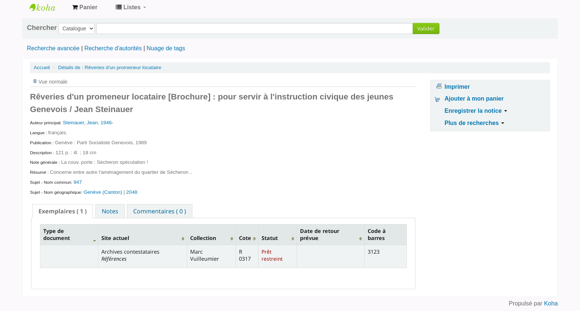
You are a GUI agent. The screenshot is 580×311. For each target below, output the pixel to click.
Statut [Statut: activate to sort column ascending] (270, 237)
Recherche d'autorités (113, 48)
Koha (551, 303)
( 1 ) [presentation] (62, 211)
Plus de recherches (474, 123)
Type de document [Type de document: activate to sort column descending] (56, 234)
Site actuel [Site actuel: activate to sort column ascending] (115, 237)
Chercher (42, 27)
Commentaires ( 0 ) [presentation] (159, 211)
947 (78, 182)
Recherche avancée (53, 48)
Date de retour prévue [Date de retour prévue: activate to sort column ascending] (319, 234)
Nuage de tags (165, 48)
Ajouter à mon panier (474, 98)
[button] (85, 7)
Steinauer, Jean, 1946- (88, 122)
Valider (426, 28)
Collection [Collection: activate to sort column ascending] (203, 237)
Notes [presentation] (110, 211)
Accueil (42, 67)
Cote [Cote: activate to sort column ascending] (245, 237)
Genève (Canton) (104, 192)
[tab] (62, 211)
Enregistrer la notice (476, 111)
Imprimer (457, 87)
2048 (131, 192)
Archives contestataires (48, 7)
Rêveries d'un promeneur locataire (109, 67)
